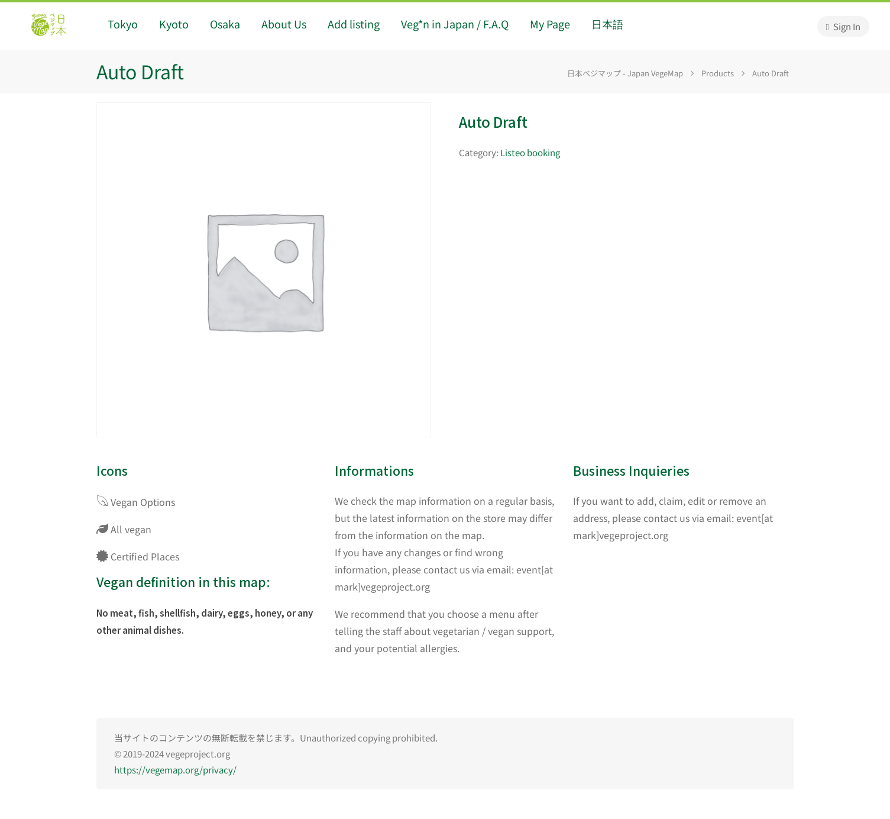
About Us (283, 23)
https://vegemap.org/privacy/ (175, 769)
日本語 (607, 23)
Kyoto (174, 23)
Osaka (225, 23)
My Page (550, 23)
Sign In (843, 26)
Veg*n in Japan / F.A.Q (455, 23)
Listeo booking (530, 152)
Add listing (354, 23)
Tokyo (123, 23)
